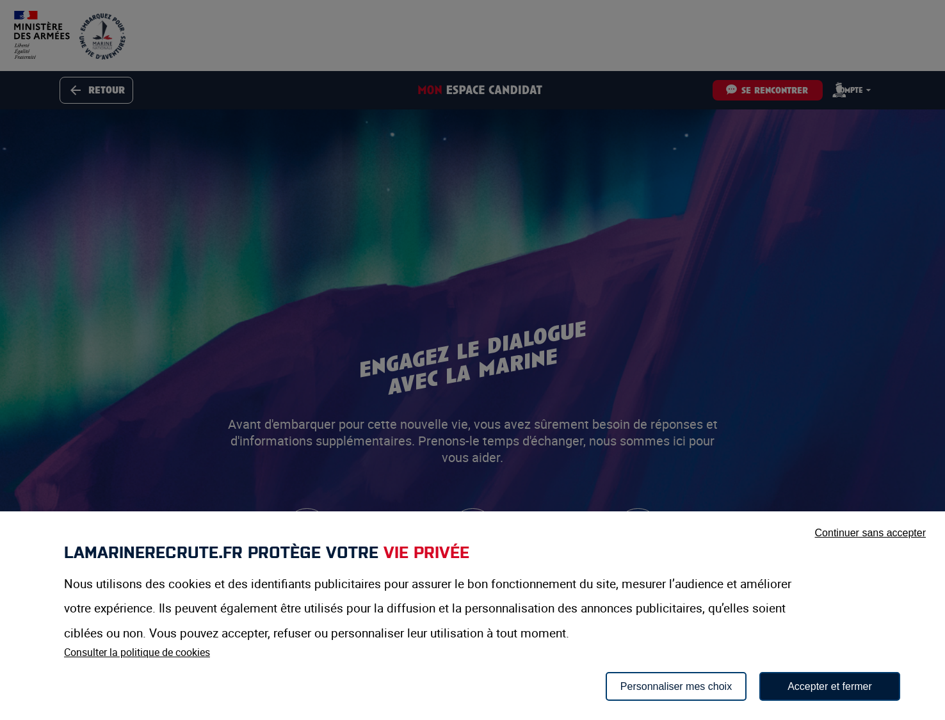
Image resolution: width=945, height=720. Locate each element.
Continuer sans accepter (870, 532)
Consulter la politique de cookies (137, 652)
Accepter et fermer (830, 686)
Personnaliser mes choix (676, 686)
